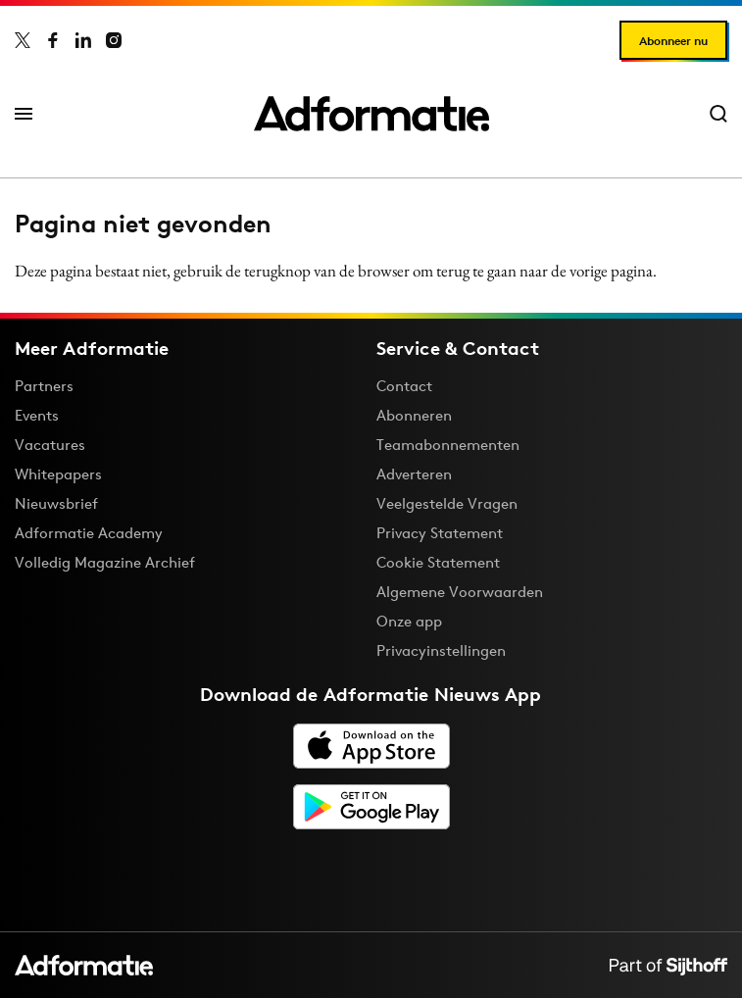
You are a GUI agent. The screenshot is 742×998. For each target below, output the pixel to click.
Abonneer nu (673, 40)
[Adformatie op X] (22, 40)
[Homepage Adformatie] (371, 113)
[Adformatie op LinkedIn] (83, 40)
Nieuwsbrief (56, 503)
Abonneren (414, 415)
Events (37, 415)
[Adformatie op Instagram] (114, 40)
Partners (44, 385)
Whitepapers (58, 474)
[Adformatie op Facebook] (53, 40)
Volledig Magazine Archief (105, 562)
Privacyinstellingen (441, 651)
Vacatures (50, 444)
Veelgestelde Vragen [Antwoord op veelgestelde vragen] (447, 503)
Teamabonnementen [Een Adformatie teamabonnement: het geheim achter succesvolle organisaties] (447, 444)
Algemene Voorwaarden (459, 591)
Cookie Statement (438, 562)
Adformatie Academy (89, 533)
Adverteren (414, 474)
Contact (404, 385)
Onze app (409, 621)
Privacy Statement (439, 533)
